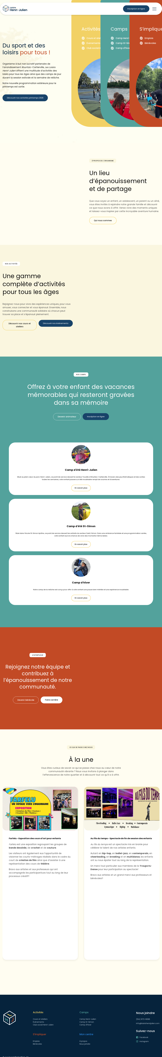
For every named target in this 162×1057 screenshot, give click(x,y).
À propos (83, 1041)
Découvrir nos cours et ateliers (20, 325)
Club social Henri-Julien (99, 48)
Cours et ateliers (95, 38)
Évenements (93, 43)
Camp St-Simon (124, 43)
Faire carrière (51, 700)
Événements (38, 1022)
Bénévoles (150, 43)
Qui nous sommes (103, 220)
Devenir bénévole (25, 700)
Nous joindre (84, 1044)
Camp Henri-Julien (125, 38)
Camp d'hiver (122, 48)
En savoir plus (81, 488)
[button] (154, 8)
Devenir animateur (67, 416)
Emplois (148, 38)
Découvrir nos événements (55, 323)
